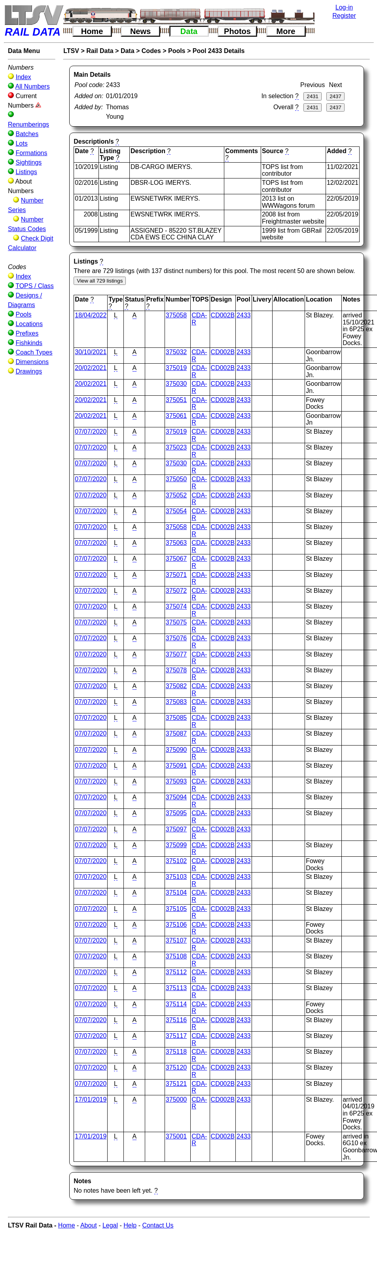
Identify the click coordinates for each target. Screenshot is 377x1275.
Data (188, 31)
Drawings (28, 371)
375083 (176, 701)
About (88, 1225)
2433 (244, 315)
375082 (176, 686)
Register (344, 15)
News (140, 31)
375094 (176, 797)
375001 (176, 1136)
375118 (176, 1051)
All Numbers (32, 86)
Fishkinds (28, 343)
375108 (176, 956)
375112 (176, 972)
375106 (176, 924)
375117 (176, 1035)
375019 (176, 367)
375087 (176, 733)
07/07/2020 (90, 431)
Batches (26, 134)
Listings (26, 172)
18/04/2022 (90, 315)
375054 (176, 511)
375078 (176, 670)
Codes (151, 50)
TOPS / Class (34, 286)
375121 (176, 1083)
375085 (176, 717)
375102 (176, 861)
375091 (176, 765)
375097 (176, 829)
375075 (176, 622)
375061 (176, 415)
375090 (176, 749)
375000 (176, 1099)
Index (23, 77)
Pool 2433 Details (219, 50)
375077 (176, 654)
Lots (21, 143)
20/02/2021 (90, 367)
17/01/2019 (90, 1099)
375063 (176, 542)
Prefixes (26, 333)
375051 (176, 400)
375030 (176, 383)
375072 (176, 590)
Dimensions (32, 362)
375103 (176, 876)
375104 (176, 892)
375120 (176, 1067)
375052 (176, 495)
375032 (176, 352)
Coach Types (33, 352)
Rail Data (99, 50)
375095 (176, 813)
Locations (29, 324)
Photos (237, 31)
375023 (176, 447)
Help (129, 1225)
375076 (176, 638)
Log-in (344, 7)
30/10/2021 (90, 352)
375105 (176, 908)
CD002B (223, 315)
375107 (176, 940)
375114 (176, 1004)
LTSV (71, 50)
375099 (176, 845)
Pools (23, 314)
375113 (176, 988)
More (286, 31)
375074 (176, 606)
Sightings (28, 162)
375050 (176, 479)
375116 (176, 1020)
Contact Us (157, 1225)
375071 (176, 574)
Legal (110, 1225)
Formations (31, 153)
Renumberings (28, 124)
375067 (176, 558)
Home (92, 31)
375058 (176, 315)
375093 (176, 781)
